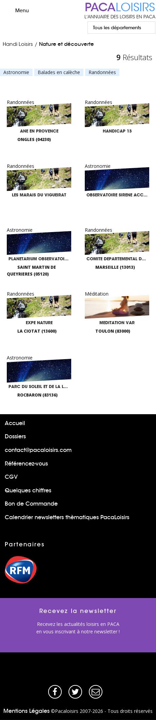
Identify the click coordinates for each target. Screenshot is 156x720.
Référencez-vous (26, 463)
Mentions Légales (26, 711)
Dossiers (15, 436)
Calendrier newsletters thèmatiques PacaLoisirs (67, 517)
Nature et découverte (66, 44)
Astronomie (16, 72)
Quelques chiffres (28, 490)
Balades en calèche (59, 72)
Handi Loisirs (18, 44)
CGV (11, 476)
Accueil (15, 423)
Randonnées (102, 72)
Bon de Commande (31, 503)
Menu (16, 10)
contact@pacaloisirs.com (38, 450)
